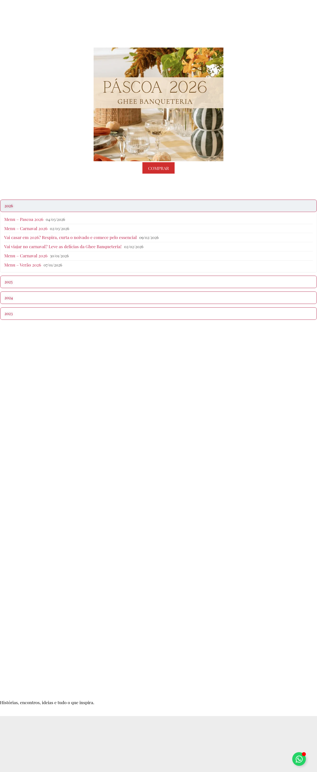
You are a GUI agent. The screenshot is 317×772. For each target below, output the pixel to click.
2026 (8, 205)
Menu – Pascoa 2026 (23, 219)
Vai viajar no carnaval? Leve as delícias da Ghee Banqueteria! (63, 246)
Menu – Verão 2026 (22, 264)
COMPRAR (158, 168)
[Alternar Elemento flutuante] (299, 759)
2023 (8, 313)
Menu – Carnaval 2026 (26, 228)
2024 (8, 297)
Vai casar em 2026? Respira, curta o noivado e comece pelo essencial (70, 237)
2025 (8, 281)
